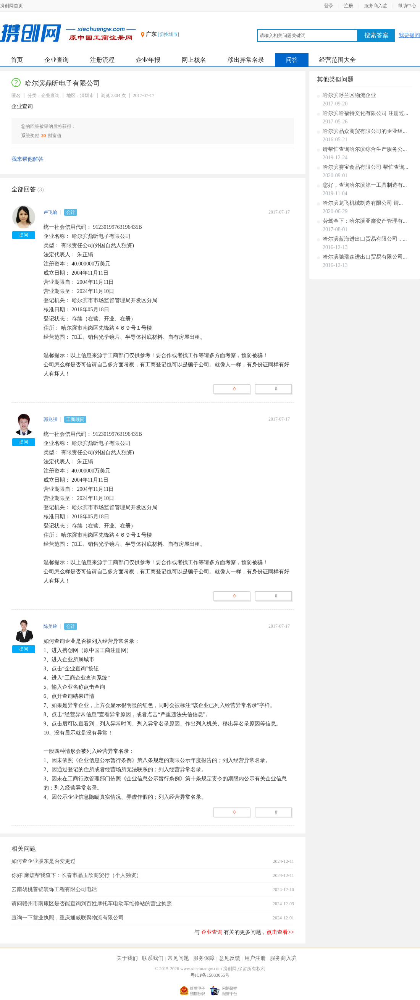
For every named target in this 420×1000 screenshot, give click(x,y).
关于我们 (127, 958)
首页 (17, 60)
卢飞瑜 (50, 212)
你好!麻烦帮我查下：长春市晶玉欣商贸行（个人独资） (76, 875)
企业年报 (148, 60)
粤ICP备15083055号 (210, 975)
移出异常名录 (246, 60)
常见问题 (178, 958)
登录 (328, 5)
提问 (23, 235)
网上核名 (194, 60)
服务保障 (204, 958)
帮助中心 (407, 5)
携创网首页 (11, 5)
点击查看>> (280, 932)
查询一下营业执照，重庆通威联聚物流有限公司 (67, 918)
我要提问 (409, 35)
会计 (70, 212)
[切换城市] (168, 34)
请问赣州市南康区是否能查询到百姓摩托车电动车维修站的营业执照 (91, 903)
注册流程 (102, 60)
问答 (292, 60)
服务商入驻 (375, 5)
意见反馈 (229, 958)
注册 (348, 5)
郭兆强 (50, 419)
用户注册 (255, 958)
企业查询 (56, 60)
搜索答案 (376, 35)
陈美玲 (50, 626)
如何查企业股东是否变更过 (43, 861)
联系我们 (152, 958)
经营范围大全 (337, 60)
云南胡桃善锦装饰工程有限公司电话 (54, 889)
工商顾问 (75, 419)
